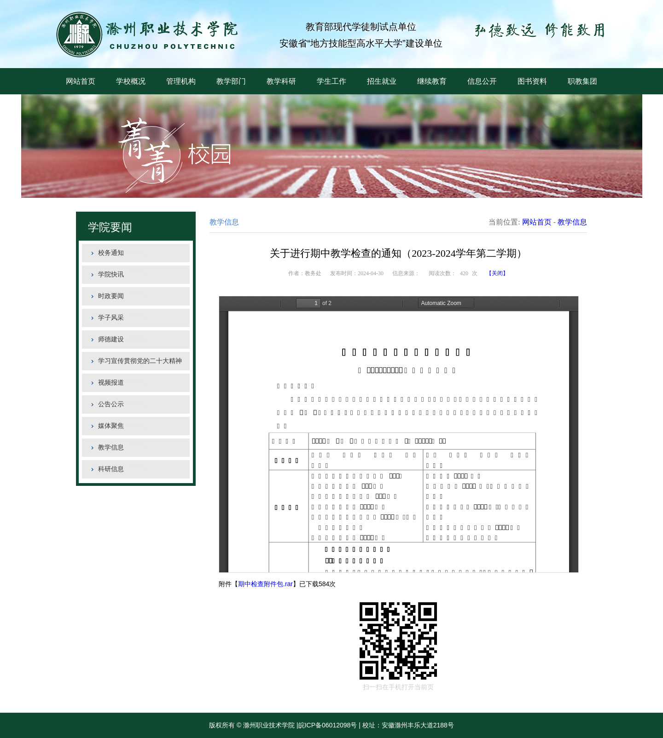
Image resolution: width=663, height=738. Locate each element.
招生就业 (381, 81)
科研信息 (111, 469)
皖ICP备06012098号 (327, 725)
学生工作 (331, 81)
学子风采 (111, 317)
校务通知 (111, 252)
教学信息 (111, 447)
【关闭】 (497, 273)
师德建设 (111, 339)
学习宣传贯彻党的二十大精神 (140, 360)
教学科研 (281, 81)
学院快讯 (111, 274)
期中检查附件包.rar (265, 584)
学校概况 (130, 81)
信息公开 (482, 81)
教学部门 (231, 81)
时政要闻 (111, 296)
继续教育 (432, 81)
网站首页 (80, 81)
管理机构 (181, 81)
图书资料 (532, 81)
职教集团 (582, 81)
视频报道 (111, 382)
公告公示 (111, 404)
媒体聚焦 (111, 425)
